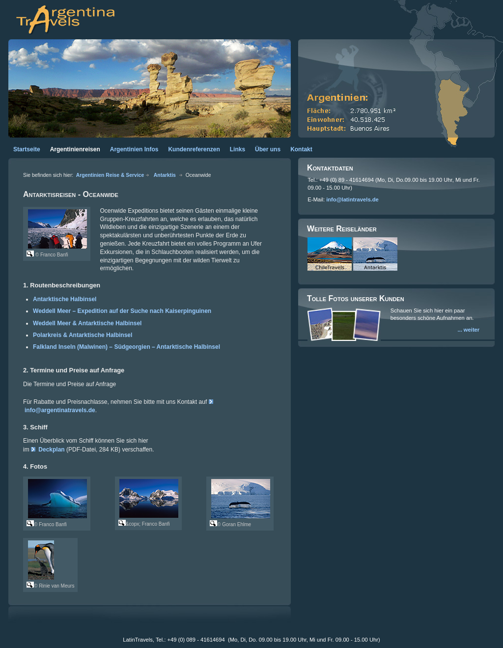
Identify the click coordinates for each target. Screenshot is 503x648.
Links (237, 149)
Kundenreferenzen (194, 149)
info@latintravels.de (352, 199)
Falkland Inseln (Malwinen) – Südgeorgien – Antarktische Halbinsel (126, 346)
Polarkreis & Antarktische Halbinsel (82, 335)
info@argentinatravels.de (60, 410)
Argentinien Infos (134, 149)
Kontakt (301, 149)
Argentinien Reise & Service (110, 175)
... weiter (468, 330)
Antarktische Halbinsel (64, 299)
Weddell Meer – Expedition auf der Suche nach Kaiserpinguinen (122, 311)
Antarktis (165, 175)
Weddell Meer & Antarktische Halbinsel (87, 323)
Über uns (267, 149)
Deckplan (51, 449)
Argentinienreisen (75, 149)
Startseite (26, 149)
